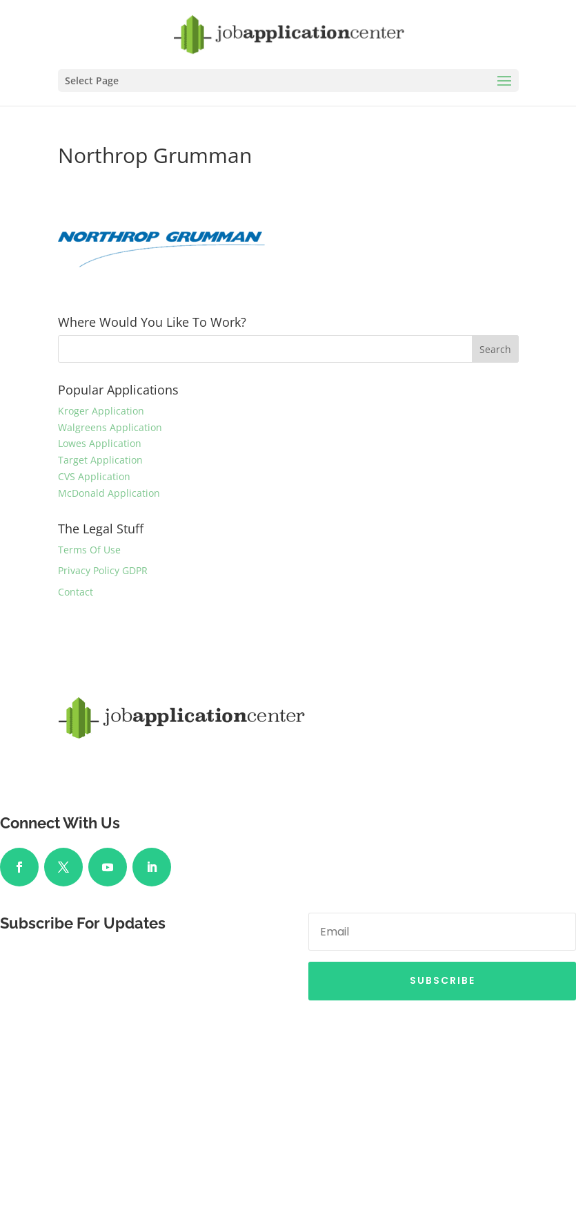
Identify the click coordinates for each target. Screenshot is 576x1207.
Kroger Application (101, 410)
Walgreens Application (110, 427)
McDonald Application (109, 493)
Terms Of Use (89, 549)
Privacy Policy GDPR (103, 570)
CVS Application (94, 476)
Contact (75, 591)
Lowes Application (99, 443)
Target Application (100, 459)
